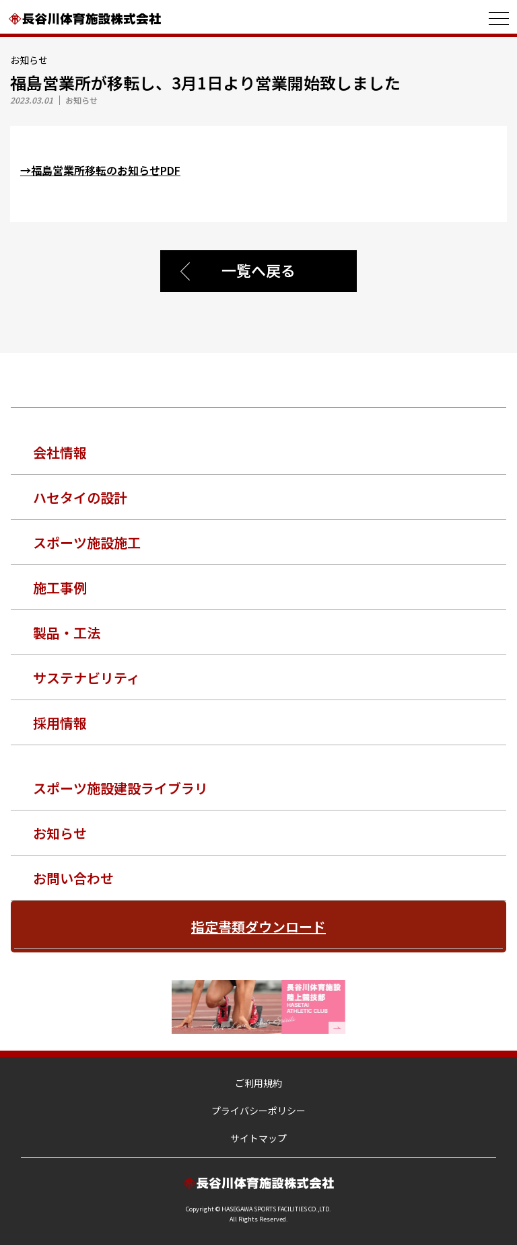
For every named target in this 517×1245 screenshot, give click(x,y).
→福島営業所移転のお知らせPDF (100, 170)
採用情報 (60, 722)
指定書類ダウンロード (258, 926)
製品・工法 (66, 632)
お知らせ (60, 833)
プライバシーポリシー (258, 1110)
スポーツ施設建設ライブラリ (120, 788)
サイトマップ (258, 1138)
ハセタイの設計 (80, 497)
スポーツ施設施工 (87, 542)
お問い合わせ (73, 878)
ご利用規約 (258, 1083)
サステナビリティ (86, 677)
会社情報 (60, 452)
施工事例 (60, 587)
